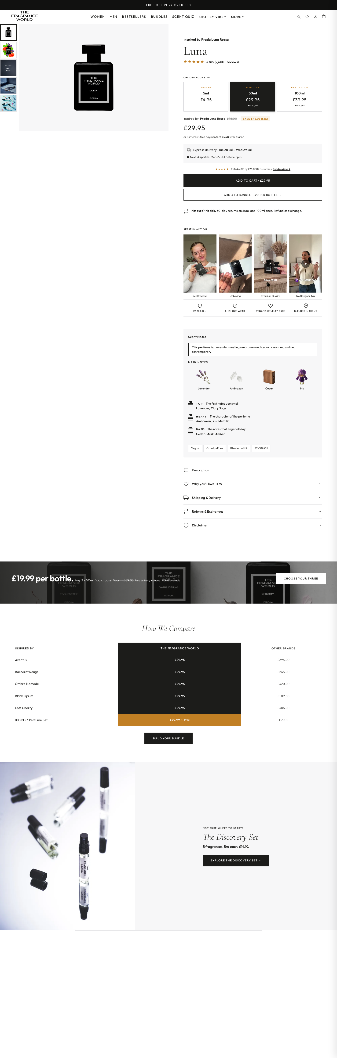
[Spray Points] (307, 17)
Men (113, 16)
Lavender (202, 408)
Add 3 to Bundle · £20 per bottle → (253, 195)
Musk (210, 434)
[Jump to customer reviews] (252, 64)
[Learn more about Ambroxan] (236, 379)
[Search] (299, 17)
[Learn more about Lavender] (203, 379)
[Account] (316, 17)
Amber (220, 434)
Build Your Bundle (168, 743)
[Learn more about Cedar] (269, 379)
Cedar (200, 434)
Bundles (159, 16)
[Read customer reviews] (252, 169)
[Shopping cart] (324, 16)
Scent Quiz (183, 16)
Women (98, 16)
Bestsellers (134, 16)
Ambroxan (203, 421)
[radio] (205, 97)
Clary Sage (218, 408)
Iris (214, 421)
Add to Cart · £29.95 (253, 180)
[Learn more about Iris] (301, 379)
